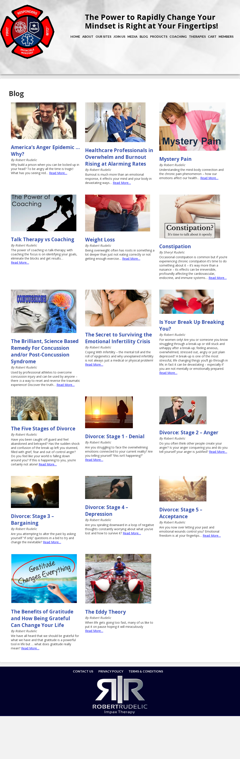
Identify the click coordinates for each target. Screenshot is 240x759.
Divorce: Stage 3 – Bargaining (32, 519)
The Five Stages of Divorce (43, 428)
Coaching (178, 36)
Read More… (58, 173)
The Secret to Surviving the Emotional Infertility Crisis (118, 338)
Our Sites (103, 36)
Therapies (197, 36)
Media (132, 36)
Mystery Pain (175, 159)
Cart (212, 36)
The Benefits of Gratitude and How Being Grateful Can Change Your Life (42, 618)
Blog (144, 36)
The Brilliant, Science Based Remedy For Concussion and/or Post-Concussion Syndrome (45, 351)
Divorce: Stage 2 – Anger (188, 432)
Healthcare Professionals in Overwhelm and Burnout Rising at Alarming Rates (119, 157)
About (87, 36)
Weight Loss (100, 239)
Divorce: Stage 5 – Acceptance (180, 513)
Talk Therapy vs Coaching (42, 239)
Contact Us (83, 671)
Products (158, 36)
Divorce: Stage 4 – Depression (106, 510)
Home (75, 36)
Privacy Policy (110, 671)
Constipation (175, 246)
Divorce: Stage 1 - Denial (114, 436)
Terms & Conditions (146, 671)
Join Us (119, 36)
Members (226, 36)
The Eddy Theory (105, 611)
